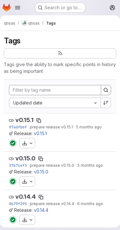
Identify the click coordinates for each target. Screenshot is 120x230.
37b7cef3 (18, 165)
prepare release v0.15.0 (52, 165)
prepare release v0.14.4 (52, 203)
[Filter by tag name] (55, 90)
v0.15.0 (25, 158)
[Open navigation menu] (17, 8)
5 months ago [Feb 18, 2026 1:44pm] (89, 127)
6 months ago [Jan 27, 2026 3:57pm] (90, 203)
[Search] (106, 90)
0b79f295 (18, 203)
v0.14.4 (25, 196)
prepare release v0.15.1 (51, 127)
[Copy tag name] (39, 120)
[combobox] (54, 103)
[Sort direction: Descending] (106, 103)
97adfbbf (18, 127)
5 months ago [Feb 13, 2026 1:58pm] (90, 165)
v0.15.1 (24, 120)
